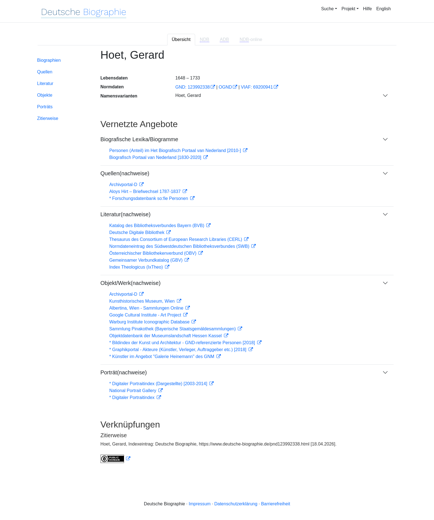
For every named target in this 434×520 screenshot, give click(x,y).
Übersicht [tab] (181, 39)
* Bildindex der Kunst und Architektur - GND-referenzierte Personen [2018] (182, 342)
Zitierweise (47, 118)
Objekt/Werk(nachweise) (130, 283)
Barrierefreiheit (275, 503)
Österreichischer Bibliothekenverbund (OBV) (153, 253)
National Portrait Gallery (133, 390)
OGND (225, 87)
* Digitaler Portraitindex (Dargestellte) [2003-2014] (158, 383)
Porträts (45, 106)
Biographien (49, 60)
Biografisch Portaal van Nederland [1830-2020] (156, 157)
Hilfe (367, 8)
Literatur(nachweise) (125, 214)
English (383, 8)
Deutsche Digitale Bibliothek (137, 232)
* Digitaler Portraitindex (132, 397)
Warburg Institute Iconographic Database (150, 322)
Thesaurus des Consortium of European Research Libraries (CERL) (176, 239)
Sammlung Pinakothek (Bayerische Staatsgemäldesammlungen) (173, 328)
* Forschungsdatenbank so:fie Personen (149, 198)
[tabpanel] (217, 259)
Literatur (45, 83)
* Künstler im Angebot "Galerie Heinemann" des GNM (162, 356)
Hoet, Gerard (188, 95)
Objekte (44, 95)
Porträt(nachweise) (123, 372)
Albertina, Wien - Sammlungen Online (147, 308)
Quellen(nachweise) (124, 173)
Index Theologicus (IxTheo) (136, 267)
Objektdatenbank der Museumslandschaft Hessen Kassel (166, 335)
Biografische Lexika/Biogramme (139, 139)
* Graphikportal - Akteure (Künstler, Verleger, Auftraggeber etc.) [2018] (178, 349)
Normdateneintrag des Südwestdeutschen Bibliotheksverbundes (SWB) (180, 246)
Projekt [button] (348, 8)
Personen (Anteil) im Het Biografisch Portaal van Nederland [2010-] (175, 150)
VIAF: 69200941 (257, 87)
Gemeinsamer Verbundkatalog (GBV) (146, 260)
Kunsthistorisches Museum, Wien (142, 301)
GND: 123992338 (192, 87)
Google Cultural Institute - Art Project (145, 315)
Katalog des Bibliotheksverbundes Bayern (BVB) (157, 225)
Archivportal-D (124, 184)
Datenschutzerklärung (235, 503)
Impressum (200, 503)
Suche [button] (327, 8)
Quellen (44, 71)
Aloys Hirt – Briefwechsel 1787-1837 (145, 191)
